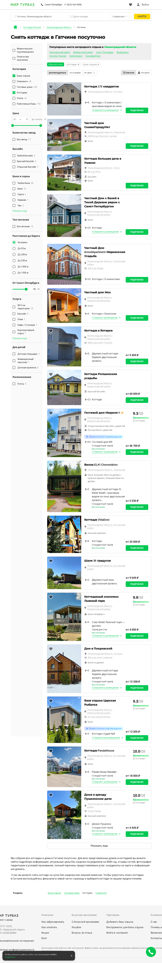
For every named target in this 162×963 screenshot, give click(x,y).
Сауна (22, 194)
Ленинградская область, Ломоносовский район (100, 213)
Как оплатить (49, 927)
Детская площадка (29, 354)
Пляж (21, 319)
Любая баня (26, 183)
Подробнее (137, 110)
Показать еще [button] (20, 211)
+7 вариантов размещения (106, 737)
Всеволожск (123, 52)
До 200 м (22, 254)
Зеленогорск (75, 56)
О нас (154, 921)
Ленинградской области (120, 47)
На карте (144, 72)
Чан (21, 205)
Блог (44, 938)
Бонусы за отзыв (82, 932)
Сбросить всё (55, 64)
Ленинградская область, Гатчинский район (106, 526)
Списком (128, 72)
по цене (89, 72)
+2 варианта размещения (105, 110)
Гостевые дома (71, 893)
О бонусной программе (85, 921)
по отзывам (75, 73)
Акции (45, 932)
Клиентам (47, 915)
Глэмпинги (101, 893)
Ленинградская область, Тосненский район (106, 263)
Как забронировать (52, 921)
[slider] (12, 125)
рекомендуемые (57, 73)
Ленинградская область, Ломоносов (106, 132)
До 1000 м (23, 266)
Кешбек (76, 927)
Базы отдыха (54, 893)
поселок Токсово (57, 56)
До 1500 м (23, 272)
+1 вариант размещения (105, 317)
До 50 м (22, 248)
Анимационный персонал (26, 360)
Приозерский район (59, 52)
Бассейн (23, 314)
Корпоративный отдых (26, 332)
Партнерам (112, 915)
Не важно (23, 242)
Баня (22, 189)
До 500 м (22, 260)
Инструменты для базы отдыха (124, 927)
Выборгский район (83, 52)
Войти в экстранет (117, 932)
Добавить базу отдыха (119, 921)
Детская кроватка (28, 367)
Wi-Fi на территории (25, 307)
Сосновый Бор (92, 56)
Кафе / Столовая (27, 325)
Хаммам (23, 200)
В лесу (22, 384)
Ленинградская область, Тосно (104, 168)
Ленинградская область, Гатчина (105, 91)
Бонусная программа (84, 915)
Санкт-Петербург (53, 4)
